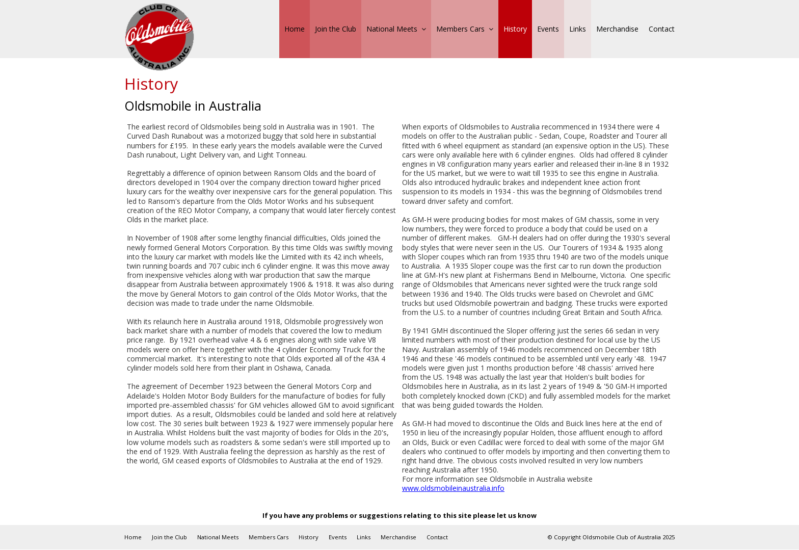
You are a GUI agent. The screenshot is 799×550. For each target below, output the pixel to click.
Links (363, 537)
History (308, 537)
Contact (437, 537)
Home (133, 537)
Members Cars (268, 537)
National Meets (217, 537)
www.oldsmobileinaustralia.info (453, 488)
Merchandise (398, 537)
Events (338, 537)
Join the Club (169, 537)
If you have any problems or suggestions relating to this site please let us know (399, 515)
